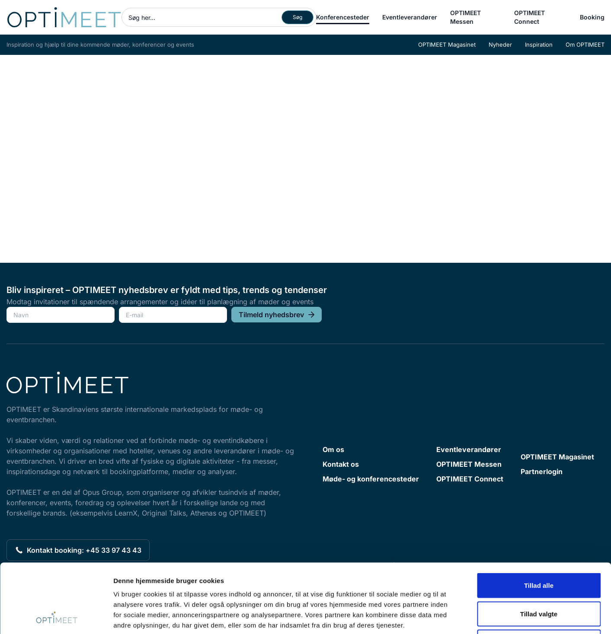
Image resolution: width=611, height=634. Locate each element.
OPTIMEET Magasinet (447, 44)
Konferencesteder (342, 17)
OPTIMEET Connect (529, 17)
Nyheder (500, 44)
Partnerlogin (542, 471)
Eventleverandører (409, 17)
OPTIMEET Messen (465, 17)
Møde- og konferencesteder (371, 479)
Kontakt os (341, 464)
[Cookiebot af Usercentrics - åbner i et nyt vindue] (56, 617)
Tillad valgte (538, 549)
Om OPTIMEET (585, 44)
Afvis (539, 577)
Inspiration (539, 44)
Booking (592, 17)
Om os (333, 449)
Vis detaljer (449, 617)
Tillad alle (538, 520)
